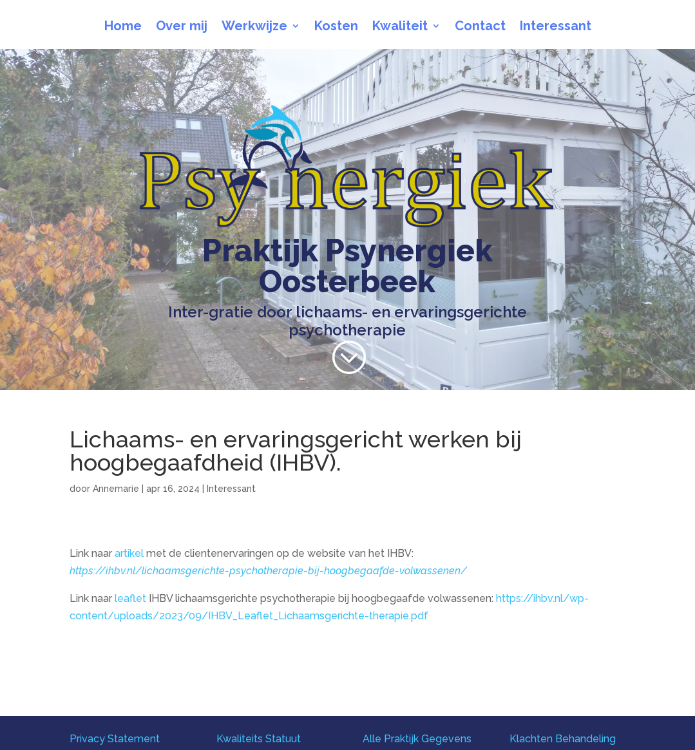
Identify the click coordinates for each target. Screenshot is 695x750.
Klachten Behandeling (562, 739)
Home (123, 27)
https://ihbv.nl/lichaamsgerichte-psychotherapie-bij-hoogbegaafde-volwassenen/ (268, 571)
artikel (129, 553)
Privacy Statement (115, 739)
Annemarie (116, 488)
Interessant (555, 27)
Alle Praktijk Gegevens (417, 739)
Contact (480, 27)
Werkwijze (254, 27)
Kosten (336, 27)
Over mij (181, 27)
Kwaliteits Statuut (258, 739)
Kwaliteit (400, 27)
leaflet (130, 598)
